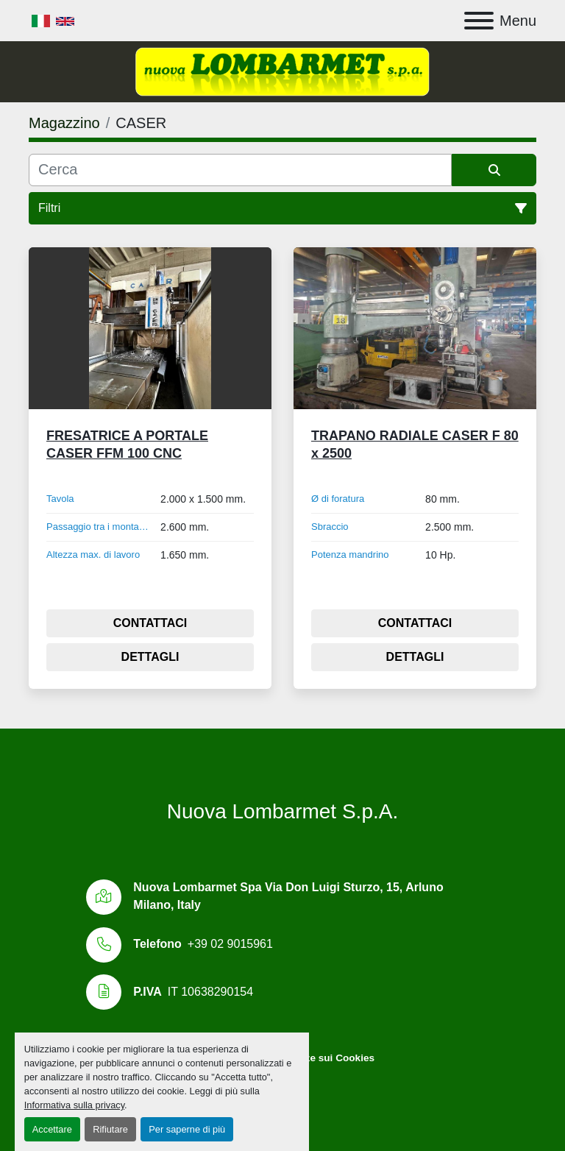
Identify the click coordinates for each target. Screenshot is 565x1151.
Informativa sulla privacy (74, 1105)
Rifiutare (110, 1129)
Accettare (52, 1129)
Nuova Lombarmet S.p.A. (282, 811)
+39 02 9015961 (230, 944)
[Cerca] (240, 170)
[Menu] (479, 20)
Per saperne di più (187, 1129)
